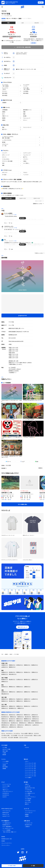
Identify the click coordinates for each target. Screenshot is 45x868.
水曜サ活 (26, 784)
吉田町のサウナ (4, 727)
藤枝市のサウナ (19, 718)
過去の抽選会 (5, 766)
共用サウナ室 (37, 198)
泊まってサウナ (28, 802)
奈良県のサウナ (34, 691)
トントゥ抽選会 (6, 761)
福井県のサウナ (27, 679)
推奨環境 (3, 836)
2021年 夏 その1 (6, 793)
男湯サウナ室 (8, 198)
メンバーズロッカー (29, 812)
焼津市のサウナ (4, 718)
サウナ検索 (5, 747)
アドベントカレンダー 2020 (30, 772)
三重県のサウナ (27, 686)
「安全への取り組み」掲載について (9, 832)
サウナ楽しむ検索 (28, 791)
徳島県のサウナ (4, 701)
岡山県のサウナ (19, 699)
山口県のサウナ (34, 699)
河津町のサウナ (31, 722)
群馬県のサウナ (19, 672)
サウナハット (5, 788)
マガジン (26, 761)
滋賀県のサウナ (4, 691)
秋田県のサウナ (34, 665)
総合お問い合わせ (28, 824)
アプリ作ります (28, 789)
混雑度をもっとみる (37, 203)
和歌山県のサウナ (5, 693)
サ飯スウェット (6, 789)
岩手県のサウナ (19, 665)
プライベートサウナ (23, 737)
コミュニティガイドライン (6, 843)
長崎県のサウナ (19, 706)
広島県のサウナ (27, 699)
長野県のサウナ (4, 681)
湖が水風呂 (16, 737)
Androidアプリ (5, 816)
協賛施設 (26, 814)
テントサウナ (4, 737)
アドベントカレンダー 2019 (30, 774)
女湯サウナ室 (22, 198)
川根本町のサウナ (12, 727)
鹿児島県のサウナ (12, 708)
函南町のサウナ (13, 725)
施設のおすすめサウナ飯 (30, 788)
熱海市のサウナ (27, 714)
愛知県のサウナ (19, 686)
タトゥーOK (20, 735)
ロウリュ (3, 733)
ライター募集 (27, 777)
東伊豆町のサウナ (23, 722)
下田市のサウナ (4, 720)
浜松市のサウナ (12, 714)
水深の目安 (33, 43)
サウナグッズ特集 (6, 786)
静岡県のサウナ (12, 686)
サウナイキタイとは (6, 810)
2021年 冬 (4, 797)
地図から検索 (5, 751)
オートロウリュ (17, 733)
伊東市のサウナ (13, 716)
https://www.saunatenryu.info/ (16, 341)
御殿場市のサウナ (27, 718)
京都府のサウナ (12, 691)
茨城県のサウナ (4, 672)
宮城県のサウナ (27, 665)
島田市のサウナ (20, 716)
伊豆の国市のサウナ (5, 722)
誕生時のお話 (5, 812)
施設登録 (4, 754)
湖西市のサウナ (19, 720)
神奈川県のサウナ (12, 674)
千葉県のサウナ (34, 672)
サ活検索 (4, 753)
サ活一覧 (26, 747)
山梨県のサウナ (34, 679)
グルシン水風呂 (24, 733)
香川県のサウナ (12, 701)
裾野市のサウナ (12, 720)
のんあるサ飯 (27, 786)
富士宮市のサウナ (5, 716)
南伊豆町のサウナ (39, 722)
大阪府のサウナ (19, 691)
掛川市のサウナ (12, 718)
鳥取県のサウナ (4, 699)
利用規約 (3, 841)
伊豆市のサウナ (27, 720)
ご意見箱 (26, 826)
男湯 (8, 23)
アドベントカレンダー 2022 (30, 768)
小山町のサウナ (35, 725)
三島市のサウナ (34, 714)
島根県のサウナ (12, 699)
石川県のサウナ (19, 679)
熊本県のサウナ (27, 706)
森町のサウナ (20, 727)
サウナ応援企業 (28, 798)
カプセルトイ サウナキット (30, 797)
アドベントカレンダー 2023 (30, 766)
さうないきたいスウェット (8, 791)
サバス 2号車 (27, 795)
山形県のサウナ (4, 667)
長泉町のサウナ (28, 725)
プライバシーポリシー (5, 845)
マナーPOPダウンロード (7, 828)
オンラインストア (6, 784)
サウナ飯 (14, 214)
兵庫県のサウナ (27, 691)
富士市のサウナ (28, 716)
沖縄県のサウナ (20, 708)
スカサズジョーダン (8, 226)
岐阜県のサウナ (4, 686)
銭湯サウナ (31, 733)
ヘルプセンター (28, 823)
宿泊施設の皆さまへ (6, 824)
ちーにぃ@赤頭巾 (8, 213)
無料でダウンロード (22, 627)
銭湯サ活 (26, 804)
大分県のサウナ (34, 706)
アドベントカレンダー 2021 (30, 770)
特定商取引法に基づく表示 (6, 838)
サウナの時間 (27, 800)
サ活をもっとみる (39, 253)
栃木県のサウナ (12, 672)
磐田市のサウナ (35, 716)
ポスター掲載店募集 (6, 826)
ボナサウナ (36, 733)
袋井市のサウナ (35, 718)
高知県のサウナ (27, 701)
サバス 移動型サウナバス (30, 793)
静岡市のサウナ (4, 714)
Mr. (5, 239)
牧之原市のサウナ (14, 722)
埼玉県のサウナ (27, 672)
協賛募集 (4, 768)
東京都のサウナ (4, 674)
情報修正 (40, 468)
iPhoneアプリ (5, 814)
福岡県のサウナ (4, 706)
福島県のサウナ (12, 667)
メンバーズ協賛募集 (6, 830)
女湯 (22, 23)
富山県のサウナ (12, 679)
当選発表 (4, 765)
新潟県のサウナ (4, 679)
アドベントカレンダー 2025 (30, 763)
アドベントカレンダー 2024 (30, 765)
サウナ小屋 (10, 737)
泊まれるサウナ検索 (6, 749)
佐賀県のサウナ (12, 706)
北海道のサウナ (4, 665)
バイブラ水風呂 (14, 735)
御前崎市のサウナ (35, 720)
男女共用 (37, 23)
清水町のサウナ (20, 725)
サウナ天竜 (5, 13)
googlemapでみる (22, 315)
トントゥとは (5, 763)
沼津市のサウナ (19, 714)
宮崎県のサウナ (4, 708)
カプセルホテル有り (28, 735)
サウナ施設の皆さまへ (7, 823)
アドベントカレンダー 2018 (30, 775)
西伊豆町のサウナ (5, 725)
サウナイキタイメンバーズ (30, 810)
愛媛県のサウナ (19, 701)
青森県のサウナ (12, 665)
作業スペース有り (37, 735)
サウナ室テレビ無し (5, 735)
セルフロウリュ (9, 733)
